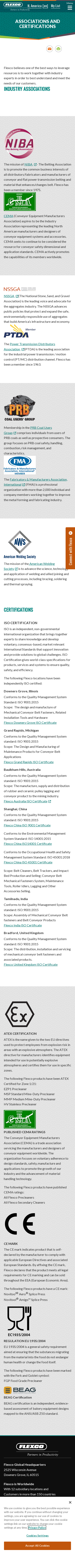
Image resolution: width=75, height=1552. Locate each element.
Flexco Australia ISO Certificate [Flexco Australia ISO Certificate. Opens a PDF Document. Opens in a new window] (25, 801)
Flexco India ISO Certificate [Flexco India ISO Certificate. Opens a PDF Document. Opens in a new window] (23, 925)
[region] (37, 1524)
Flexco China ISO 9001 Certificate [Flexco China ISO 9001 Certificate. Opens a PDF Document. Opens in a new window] (27, 825)
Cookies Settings (37, 1535)
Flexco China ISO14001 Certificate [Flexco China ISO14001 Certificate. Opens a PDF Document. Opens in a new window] (28, 843)
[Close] (70, 1502)
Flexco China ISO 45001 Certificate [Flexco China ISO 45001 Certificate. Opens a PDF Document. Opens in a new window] (28, 862)
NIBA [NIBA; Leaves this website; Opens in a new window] (28, 164)
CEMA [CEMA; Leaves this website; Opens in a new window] (20, 205)
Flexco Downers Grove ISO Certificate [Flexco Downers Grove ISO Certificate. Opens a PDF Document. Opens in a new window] (30, 722)
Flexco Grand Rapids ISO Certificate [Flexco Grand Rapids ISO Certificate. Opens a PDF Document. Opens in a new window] (29, 762)
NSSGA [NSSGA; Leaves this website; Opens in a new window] (9, 296)
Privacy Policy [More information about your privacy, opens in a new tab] (37, 1527)
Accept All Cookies (37, 1545)
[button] (32, 6)
